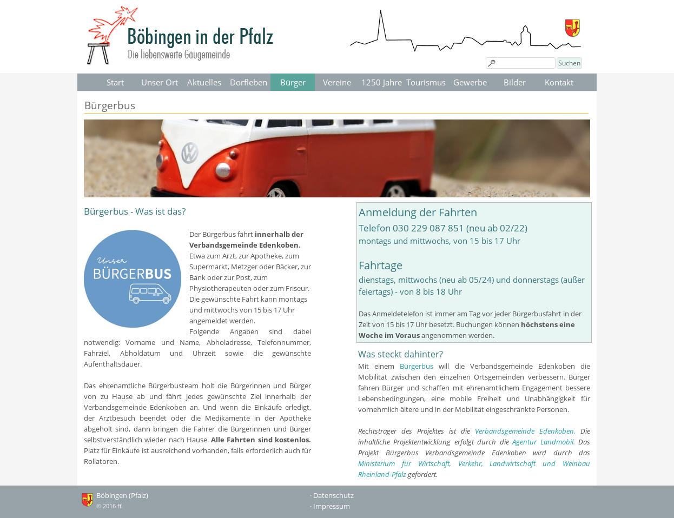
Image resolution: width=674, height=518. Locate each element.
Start (115, 82)
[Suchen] (521, 63)
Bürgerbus (416, 366)
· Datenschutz (332, 495)
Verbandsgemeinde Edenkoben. (525, 431)
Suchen (569, 63)
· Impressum (330, 506)
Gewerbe (470, 82)
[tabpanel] (197, 335)
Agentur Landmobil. (543, 442)
